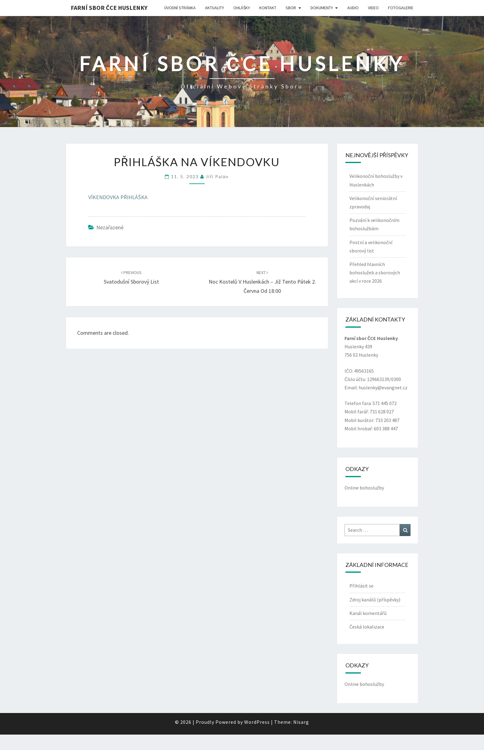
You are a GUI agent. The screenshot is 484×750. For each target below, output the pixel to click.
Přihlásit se (361, 586)
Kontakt (267, 7)
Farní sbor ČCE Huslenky (109, 7)
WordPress (257, 722)
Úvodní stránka (180, 7)
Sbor (291, 7)
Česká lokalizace (366, 627)
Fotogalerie (400, 7)
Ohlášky (241, 7)
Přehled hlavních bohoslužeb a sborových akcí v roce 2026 (374, 272)
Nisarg (301, 722)
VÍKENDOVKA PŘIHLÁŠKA (118, 197)
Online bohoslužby (364, 488)
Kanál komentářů (368, 613)
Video (373, 7)
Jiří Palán (217, 176)
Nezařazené (109, 227)
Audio (353, 7)
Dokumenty (322, 7)
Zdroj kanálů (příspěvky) (374, 599)
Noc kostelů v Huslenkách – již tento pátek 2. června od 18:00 (262, 282)
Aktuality (214, 7)
